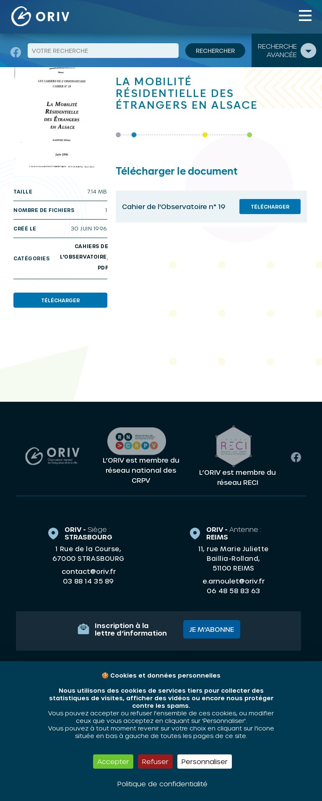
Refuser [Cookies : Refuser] (155, 761)
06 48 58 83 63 (233, 588)
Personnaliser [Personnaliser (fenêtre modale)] (205, 761)
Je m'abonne (212, 627)
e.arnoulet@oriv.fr (234, 578)
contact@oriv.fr (89, 569)
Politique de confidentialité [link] (162, 784)
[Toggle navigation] (305, 15)
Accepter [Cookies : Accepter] (113, 761)
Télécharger (60, 300)
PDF (103, 267)
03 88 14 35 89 (88, 578)
